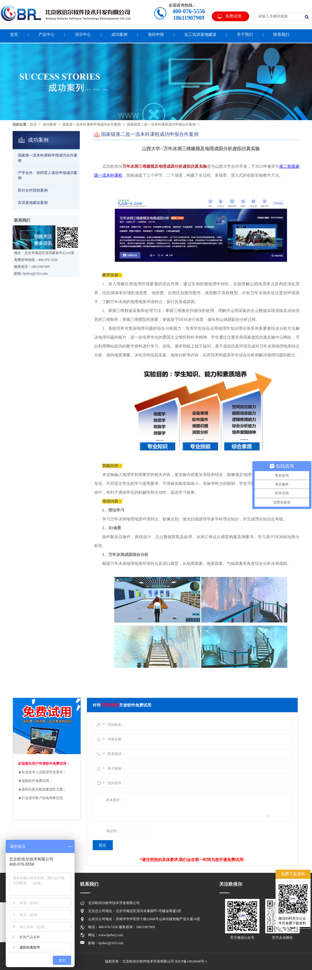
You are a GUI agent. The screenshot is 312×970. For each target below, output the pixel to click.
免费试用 (233, 16)
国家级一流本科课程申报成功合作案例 (91, 124)
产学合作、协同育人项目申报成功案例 (47, 175)
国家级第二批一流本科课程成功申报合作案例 (161, 124)
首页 (33, 124)
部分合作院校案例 (33, 190)
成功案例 (49, 124)
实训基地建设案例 (33, 202)
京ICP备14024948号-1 (191, 961)
